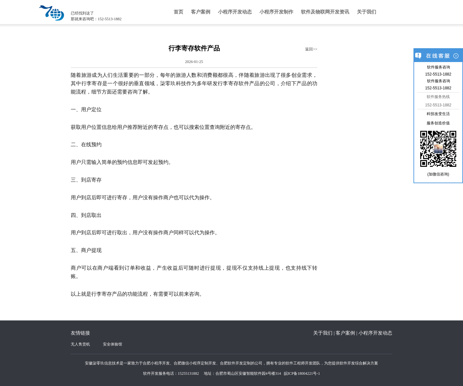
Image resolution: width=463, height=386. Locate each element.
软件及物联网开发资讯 (325, 11)
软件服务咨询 (438, 67)
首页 (178, 11)
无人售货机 (80, 344)
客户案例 (200, 11)
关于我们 (366, 11)
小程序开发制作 (276, 11)
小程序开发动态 (235, 11)
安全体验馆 (112, 344)
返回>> (311, 49)
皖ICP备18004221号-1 (302, 373)
